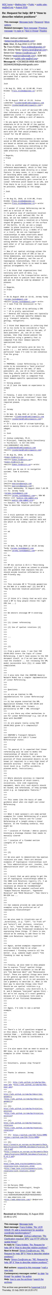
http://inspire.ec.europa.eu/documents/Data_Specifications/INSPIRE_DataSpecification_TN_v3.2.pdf (26, 1147)
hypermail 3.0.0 (38, 1287)
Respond (39, 22)
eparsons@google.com (24, 56)
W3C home (7, 4)
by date (41, 1273)
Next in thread (31, 31)
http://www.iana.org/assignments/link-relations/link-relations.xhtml (23, 1165)
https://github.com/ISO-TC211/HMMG (30, 1135)
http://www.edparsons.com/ (17, 1199)
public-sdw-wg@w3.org (26, 59)
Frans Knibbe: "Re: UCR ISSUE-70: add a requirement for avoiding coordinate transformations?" (23, 1230)
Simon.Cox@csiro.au (26, 53)
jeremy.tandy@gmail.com (34, 50)
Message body (26, 22)
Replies (43, 31)
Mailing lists (20, 4)
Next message (30, 28)
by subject (16, 1276)
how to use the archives (21, 1279)
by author (27, 1276)
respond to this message (28, 1267)
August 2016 (21, 7)
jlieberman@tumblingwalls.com (19, 41)
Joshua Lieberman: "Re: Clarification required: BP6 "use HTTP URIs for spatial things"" (26, 1239)
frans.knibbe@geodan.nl (33, 47)
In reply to (19, 31)
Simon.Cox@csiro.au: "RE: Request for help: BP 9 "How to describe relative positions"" (26, 1254)
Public (31, 4)
